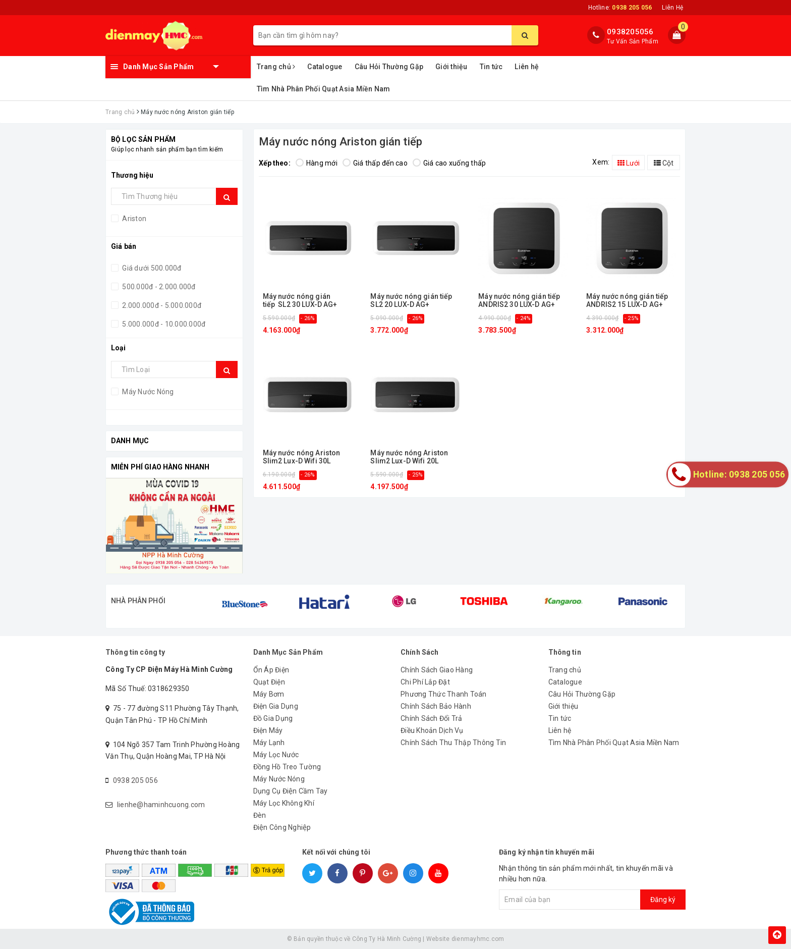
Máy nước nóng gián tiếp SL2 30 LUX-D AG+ (300, 300)
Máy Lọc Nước (276, 755)
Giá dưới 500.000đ (151, 268)
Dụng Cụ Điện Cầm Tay (290, 791)
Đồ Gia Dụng (273, 718)
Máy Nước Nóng (147, 392)
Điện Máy (268, 730)
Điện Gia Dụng (275, 706)
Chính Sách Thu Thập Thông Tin (453, 743)
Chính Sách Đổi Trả (432, 718)
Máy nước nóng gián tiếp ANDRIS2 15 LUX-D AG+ (627, 300)
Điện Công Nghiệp (282, 827)
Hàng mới (316, 163)
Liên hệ (527, 67)
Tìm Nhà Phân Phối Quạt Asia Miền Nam (323, 89)
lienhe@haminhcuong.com (161, 805)
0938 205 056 (135, 780)
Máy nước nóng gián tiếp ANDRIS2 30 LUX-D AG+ (519, 300)
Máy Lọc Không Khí (283, 803)
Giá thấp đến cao (375, 163)
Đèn (259, 815)
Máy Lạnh (269, 743)
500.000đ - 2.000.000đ (158, 287)
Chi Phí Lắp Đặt (425, 682)
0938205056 (630, 31)
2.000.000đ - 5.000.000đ (161, 305)
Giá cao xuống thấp (449, 163)
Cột (663, 163)
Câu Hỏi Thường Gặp (389, 67)
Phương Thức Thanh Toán (444, 694)
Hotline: (620, 7)
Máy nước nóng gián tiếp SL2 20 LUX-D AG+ (411, 300)
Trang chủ (276, 67)
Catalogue (324, 67)
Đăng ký (662, 899)
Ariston (133, 219)
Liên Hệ (672, 7)
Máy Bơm (269, 694)
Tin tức (491, 67)
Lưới (628, 163)
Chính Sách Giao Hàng (437, 670)
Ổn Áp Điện (271, 670)
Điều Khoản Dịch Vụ (432, 730)
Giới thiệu (451, 67)
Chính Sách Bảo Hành (436, 706)
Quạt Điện (269, 682)
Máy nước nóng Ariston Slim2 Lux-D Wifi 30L (302, 456)
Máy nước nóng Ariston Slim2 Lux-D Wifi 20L (409, 456)
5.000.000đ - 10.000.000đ (163, 324)
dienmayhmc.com (477, 938)
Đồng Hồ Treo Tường (287, 767)
